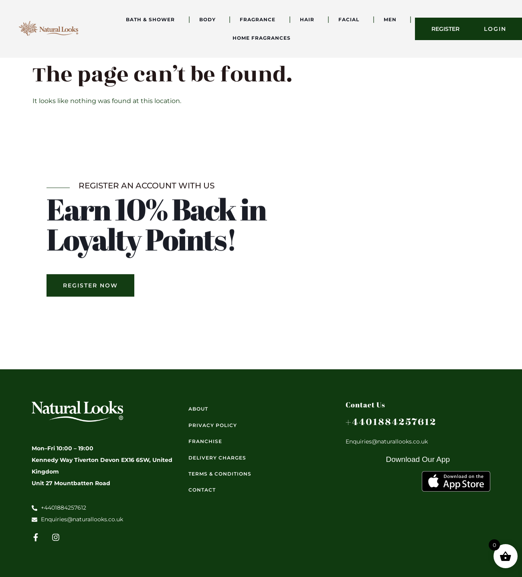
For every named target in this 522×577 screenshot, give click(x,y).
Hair (309, 20)
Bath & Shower (152, 20)
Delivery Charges (217, 458)
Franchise (205, 441)
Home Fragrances (264, 38)
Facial (350, 20)
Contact (202, 490)
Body (209, 20)
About (198, 409)
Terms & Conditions (219, 474)
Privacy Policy (212, 425)
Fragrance (259, 20)
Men (392, 20)
